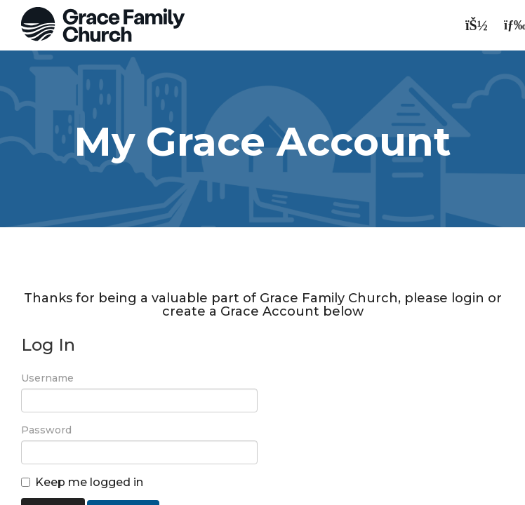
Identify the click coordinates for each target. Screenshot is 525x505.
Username (47, 378)
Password (46, 430)
